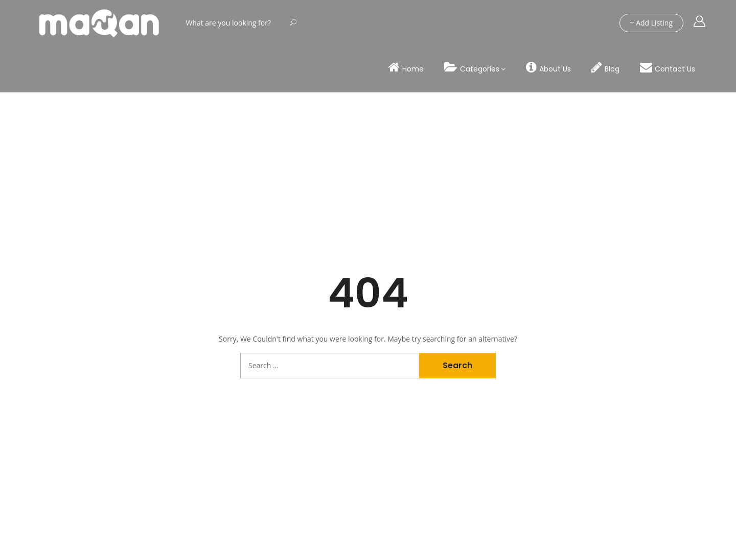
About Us (548, 67)
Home (406, 67)
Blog (605, 67)
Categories (471, 67)
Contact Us (667, 67)
